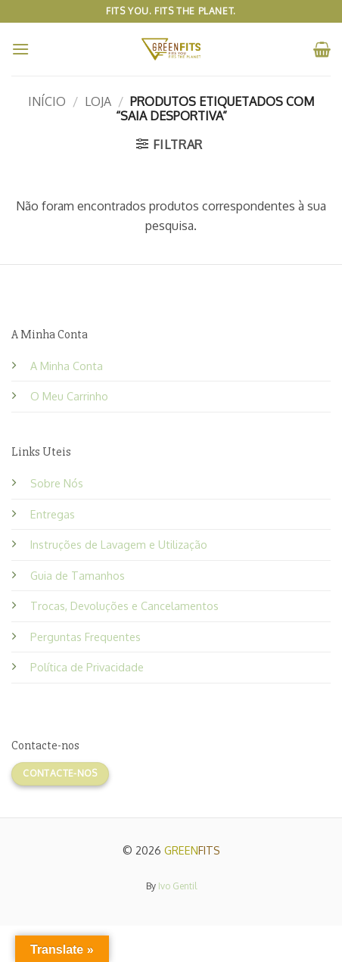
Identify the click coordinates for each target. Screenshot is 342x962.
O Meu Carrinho (69, 396)
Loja (98, 101)
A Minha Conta (66, 365)
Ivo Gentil (177, 886)
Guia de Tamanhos (77, 575)
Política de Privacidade (87, 667)
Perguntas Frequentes (85, 636)
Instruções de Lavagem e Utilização (118, 544)
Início (47, 101)
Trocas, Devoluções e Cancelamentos (124, 605)
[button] (20, 48)
